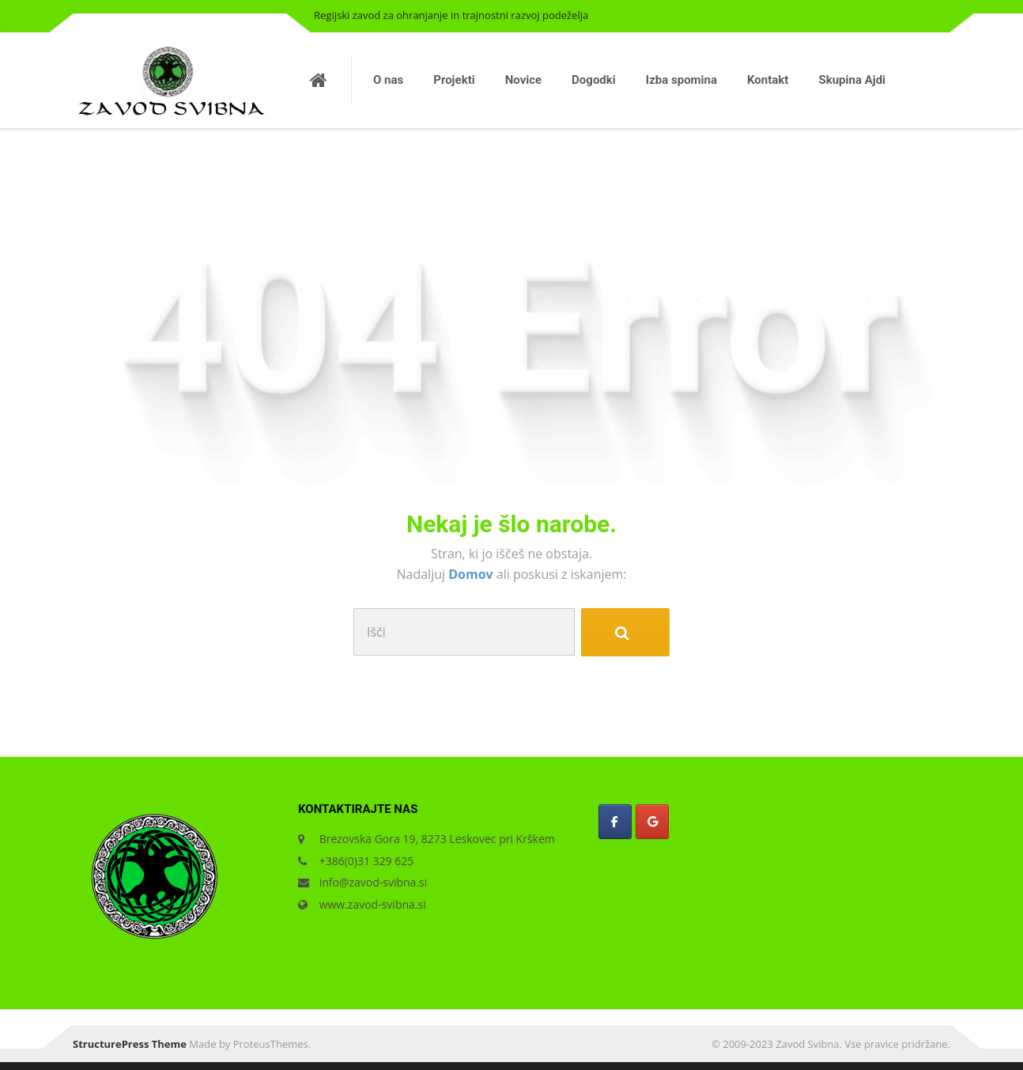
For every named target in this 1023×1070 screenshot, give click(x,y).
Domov (472, 574)
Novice (523, 80)
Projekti (453, 80)
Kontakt (767, 80)
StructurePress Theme (130, 1044)
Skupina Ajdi (851, 80)
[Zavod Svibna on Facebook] (615, 821)
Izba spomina (681, 80)
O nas (388, 80)
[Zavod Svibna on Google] (652, 821)
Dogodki (594, 80)
